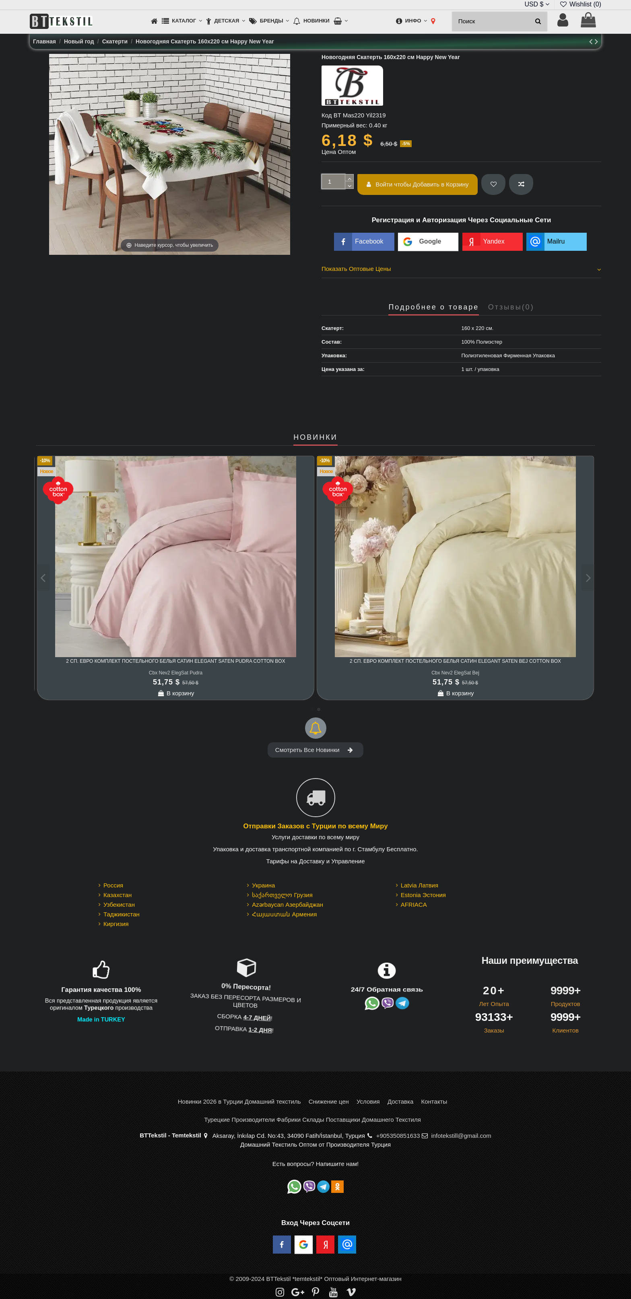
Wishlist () (580, 4)
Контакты (434, 1101)
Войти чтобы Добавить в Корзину (418, 184)
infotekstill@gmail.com (461, 1135)
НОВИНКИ (315, 437)
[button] (182, 21)
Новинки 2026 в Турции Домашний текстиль (239, 1101)
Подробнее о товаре (433, 307)
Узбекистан (119, 904)
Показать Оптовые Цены (461, 269)
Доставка (400, 1101)
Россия (113, 885)
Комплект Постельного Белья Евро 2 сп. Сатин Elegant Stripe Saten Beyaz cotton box (175, 661)
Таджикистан (121, 914)
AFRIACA (414, 904)
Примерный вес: (344, 125)
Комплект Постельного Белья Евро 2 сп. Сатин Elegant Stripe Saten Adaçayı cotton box (455, 661)
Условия (368, 1101)
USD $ (536, 4)
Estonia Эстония (423, 894)
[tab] (461, 270)
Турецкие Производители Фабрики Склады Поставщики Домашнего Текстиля (312, 1119)
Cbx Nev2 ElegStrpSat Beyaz (175, 673)
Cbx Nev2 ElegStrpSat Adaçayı (455, 673)
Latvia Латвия (419, 885)
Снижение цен (329, 1101)
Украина (263, 885)
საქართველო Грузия (282, 894)
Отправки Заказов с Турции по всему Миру (315, 826)
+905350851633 (398, 1135)
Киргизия (116, 923)
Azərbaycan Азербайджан (287, 904)
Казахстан (117, 894)
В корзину (175, 693)
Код (327, 115)
